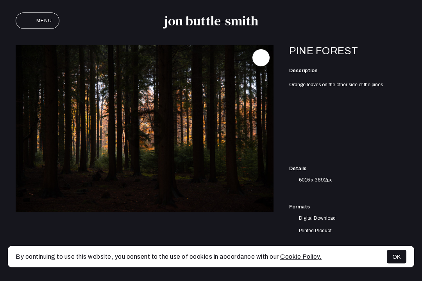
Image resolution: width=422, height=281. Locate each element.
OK (396, 256)
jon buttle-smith (211, 21)
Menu (37, 20)
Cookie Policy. (301, 256)
